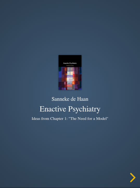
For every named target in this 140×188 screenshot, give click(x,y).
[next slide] (132, 177)
